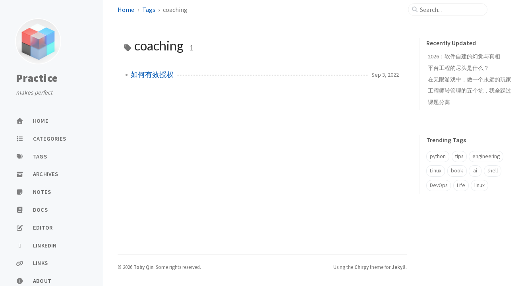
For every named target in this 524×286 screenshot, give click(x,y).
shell (492, 170)
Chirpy (361, 267)
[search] (451, 9)
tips (459, 156)
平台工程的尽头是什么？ (458, 68)
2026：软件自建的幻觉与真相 (464, 56)
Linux (435, 170)
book (457, 170)
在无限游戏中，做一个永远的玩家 (469, 79)
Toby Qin (143, 267)
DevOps (438, 185)
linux (479, 185)
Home (126, 10)
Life (461, 185)
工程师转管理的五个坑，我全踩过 (469, 90)
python (438, 156)
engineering (486, 156)
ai (475, 170)
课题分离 (439, 102)
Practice (37, 78)
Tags (148, 10)
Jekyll (399, 267)
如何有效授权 (152, 74)
